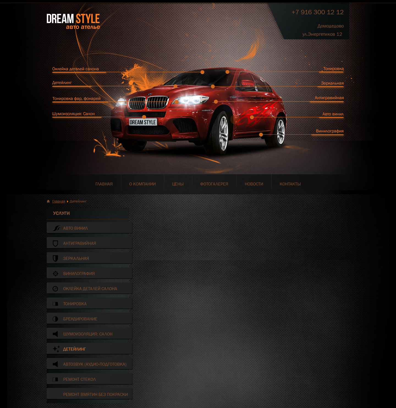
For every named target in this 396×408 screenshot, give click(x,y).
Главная (58, 201)
